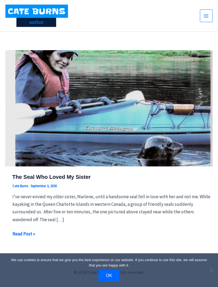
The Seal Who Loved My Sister (51, 177)
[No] (211, 270)
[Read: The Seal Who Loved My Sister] (109, 108)
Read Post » (23, 234)
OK (109, 275)
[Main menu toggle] (206, 15)
